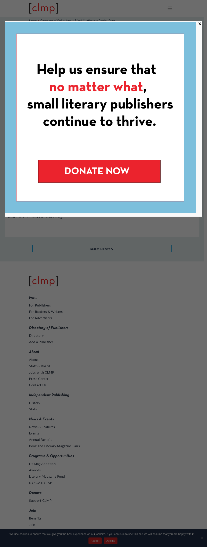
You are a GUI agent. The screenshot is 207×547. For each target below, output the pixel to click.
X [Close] (199, 23)
